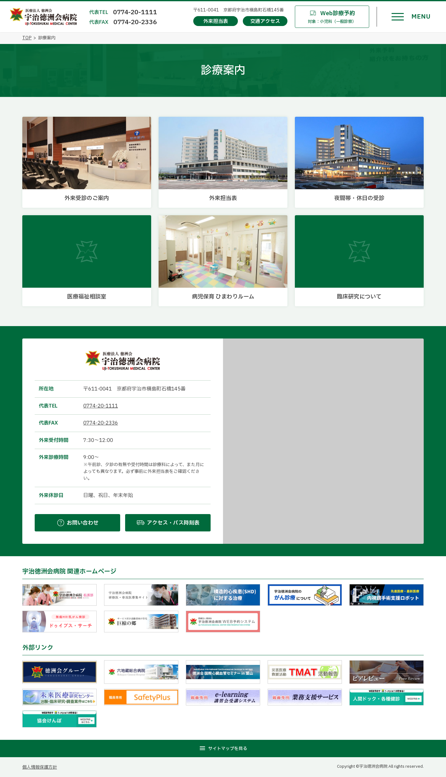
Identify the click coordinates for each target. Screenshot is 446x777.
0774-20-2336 (135, 22)
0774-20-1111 (135, 12)
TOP (27, 38)
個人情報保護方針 (39, 767)
